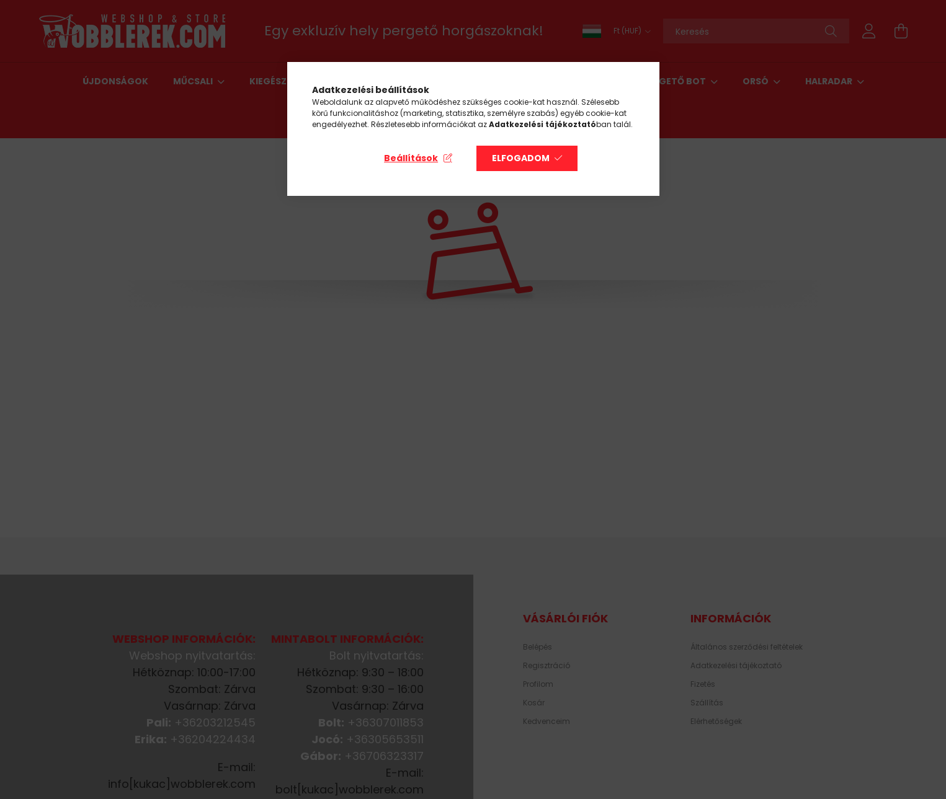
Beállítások (411, 158)
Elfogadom (521, 158)
